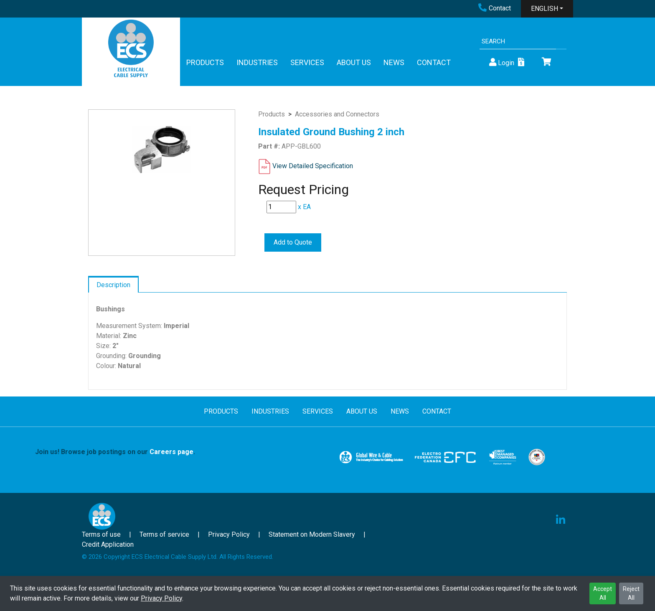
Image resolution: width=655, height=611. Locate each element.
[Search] (518, 41)
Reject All (631, 593)
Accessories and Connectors (337, 114)
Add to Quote (293, 242)
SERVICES (307, 62)
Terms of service (164, 534)
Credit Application (108, 544)
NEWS (393, 62)
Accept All (602, 593)
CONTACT (434, 62)
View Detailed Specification (312, 166)
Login (501, 62)
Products (271, 114)
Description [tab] (113, 285)
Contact (494, 8)
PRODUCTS (205, 62)
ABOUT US (354, 62)
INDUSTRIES (257, 62)
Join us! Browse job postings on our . (115, 452)
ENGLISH (544, 9)
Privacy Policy (161, 598)
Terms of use (101, 534)
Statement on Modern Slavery (312, 534)
